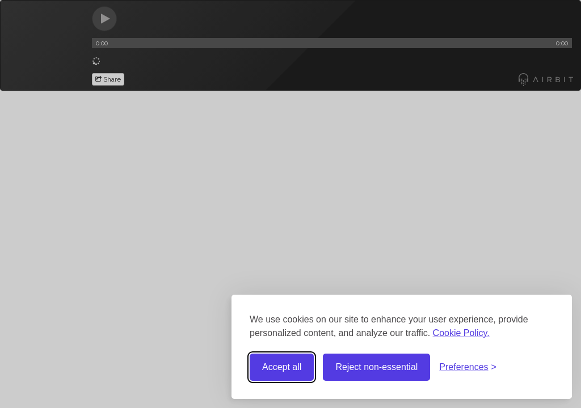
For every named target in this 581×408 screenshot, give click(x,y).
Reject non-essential (376, 367)
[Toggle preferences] (467, 367)
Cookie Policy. (461, 333)
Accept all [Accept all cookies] (281, 367)
